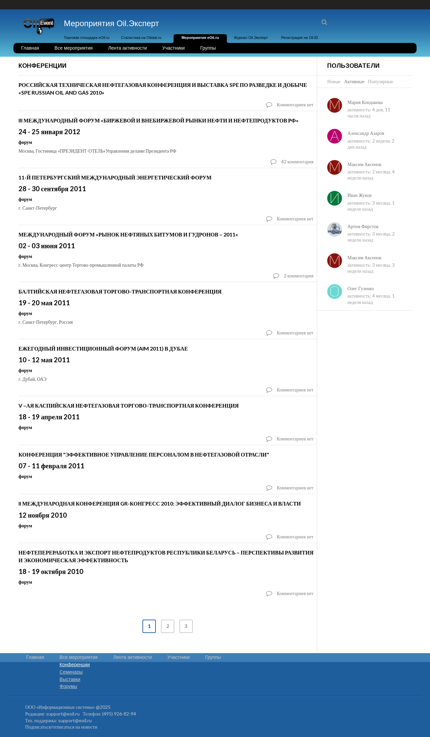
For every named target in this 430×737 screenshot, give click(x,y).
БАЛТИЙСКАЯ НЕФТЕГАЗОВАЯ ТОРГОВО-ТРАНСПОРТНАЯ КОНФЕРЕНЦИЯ (120, 291)
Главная (30, 48)
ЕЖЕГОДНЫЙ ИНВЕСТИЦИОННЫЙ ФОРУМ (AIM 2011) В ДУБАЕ (103, 348)
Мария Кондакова (365, 102)
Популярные (380, 81)
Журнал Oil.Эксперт (251, 38)
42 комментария (297, 161)
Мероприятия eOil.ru (200, 38)
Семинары (71, 672)
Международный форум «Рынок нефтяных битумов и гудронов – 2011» (128, 234)
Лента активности (127, 48)
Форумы (68, 686)
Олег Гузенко (360, 288)
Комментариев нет (295, 104)
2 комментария (299, 275)
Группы (208, 48)
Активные (354, 81)
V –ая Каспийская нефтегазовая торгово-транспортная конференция (128, 405)
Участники (173, 48)
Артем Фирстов (362, 226)
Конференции (74, 664)
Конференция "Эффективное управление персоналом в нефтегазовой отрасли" (143, 454)
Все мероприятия (73, 48)
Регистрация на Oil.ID (299, 38)
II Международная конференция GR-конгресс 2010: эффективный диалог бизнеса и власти (159, 503)
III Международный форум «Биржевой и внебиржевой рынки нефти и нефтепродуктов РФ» (158, 120)
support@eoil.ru (63, 714)
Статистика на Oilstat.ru (141, 38)
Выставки (69, 679)
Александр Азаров (365, 133)
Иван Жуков (359, 195)
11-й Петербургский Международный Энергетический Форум (114, 177)
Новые (333, 81)
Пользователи (353, 65)
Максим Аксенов (364, 164)
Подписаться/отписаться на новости (61, 727)
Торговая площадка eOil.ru (87, 38)
